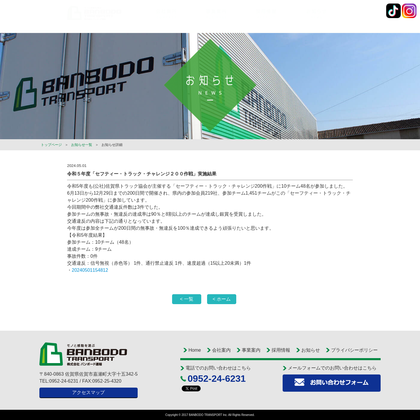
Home (194, 350)
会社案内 (221, 350)
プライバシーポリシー (354, 350)
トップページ (51, 145)
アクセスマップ (88, 392)
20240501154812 (90, 270)
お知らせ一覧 (81, 145)
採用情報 (281, 350)
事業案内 (251, 350)
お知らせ (310, 350)
